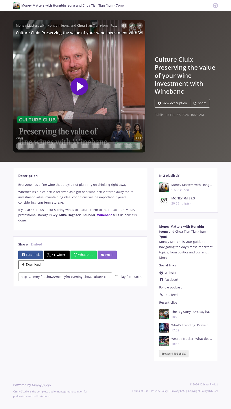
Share (200, 103)
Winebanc (104, 215)
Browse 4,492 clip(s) (173, 353)
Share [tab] (23, 244)
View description (172, 103)
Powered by (32, 385)
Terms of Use (140, 391)
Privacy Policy (159, 391)
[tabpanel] (80, 202)
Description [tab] (28, 175)
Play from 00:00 (128, 277)
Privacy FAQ (178, 391)
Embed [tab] (36, 244)
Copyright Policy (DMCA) (203, 391)
